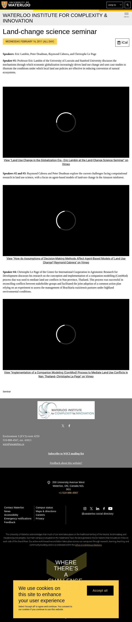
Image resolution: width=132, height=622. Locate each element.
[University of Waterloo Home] (16, 4)
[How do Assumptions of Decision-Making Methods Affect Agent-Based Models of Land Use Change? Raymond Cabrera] (66, 220)
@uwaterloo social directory (97, 513)
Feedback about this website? (66, 463)
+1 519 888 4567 (68, 492)
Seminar (7, 391)
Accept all (100, 590)
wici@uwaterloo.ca (13, 444)
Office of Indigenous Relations (88, 545)
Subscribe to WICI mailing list (66, 453)
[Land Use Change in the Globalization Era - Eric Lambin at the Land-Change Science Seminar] (66, 122)
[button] (115, 5)
